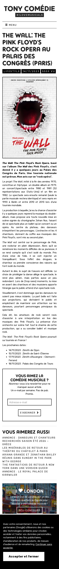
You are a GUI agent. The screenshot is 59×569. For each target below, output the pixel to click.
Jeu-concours (30, 510)
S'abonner (29, 412)
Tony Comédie (29, 8)
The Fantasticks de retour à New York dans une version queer (28, 466)
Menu (11, 25)
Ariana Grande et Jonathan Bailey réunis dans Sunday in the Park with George (29, 458)
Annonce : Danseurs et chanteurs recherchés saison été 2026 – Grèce (29, 441)
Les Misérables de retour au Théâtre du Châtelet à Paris (25, 449)
